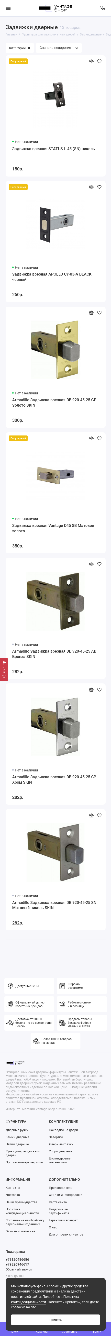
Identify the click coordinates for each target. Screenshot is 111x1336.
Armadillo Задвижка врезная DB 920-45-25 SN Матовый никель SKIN (54, 905)
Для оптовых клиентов (66, 1234)
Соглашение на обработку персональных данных (25, 1222)
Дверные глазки (61, 1144)
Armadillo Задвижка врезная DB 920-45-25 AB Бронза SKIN (54, 654)
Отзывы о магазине (20, 1231)
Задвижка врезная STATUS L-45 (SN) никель (53, 148)
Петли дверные (17, 1144)
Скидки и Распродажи (65, 1195)
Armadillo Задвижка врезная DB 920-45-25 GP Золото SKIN (54, 403)
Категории (19, 48)
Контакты (13, 1188)
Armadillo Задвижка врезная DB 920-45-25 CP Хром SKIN (54, 780)
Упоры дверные (60, 1151)
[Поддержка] (103, 8)
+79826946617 (17, 1264)
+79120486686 (17, 1259)
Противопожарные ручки (24, 1162)
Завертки (56, 1137)
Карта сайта (58, 1202)
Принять (55, 1320)
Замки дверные (17, 1137)
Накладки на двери (63, 1130)
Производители (61, 1188)
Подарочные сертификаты (59, 1211)
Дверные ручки (17, 1130)
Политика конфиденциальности (22, 1211)
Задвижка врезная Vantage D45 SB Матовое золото (53, 528)
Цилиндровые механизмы (59, 1160)
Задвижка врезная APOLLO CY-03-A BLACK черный (51, 277)
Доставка (13, 1195)
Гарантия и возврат (63, 1220)
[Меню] (8, 8)
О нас (53, 1227)
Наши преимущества (21, 1202)
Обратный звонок (19, 1269)
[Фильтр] (4, 669)
